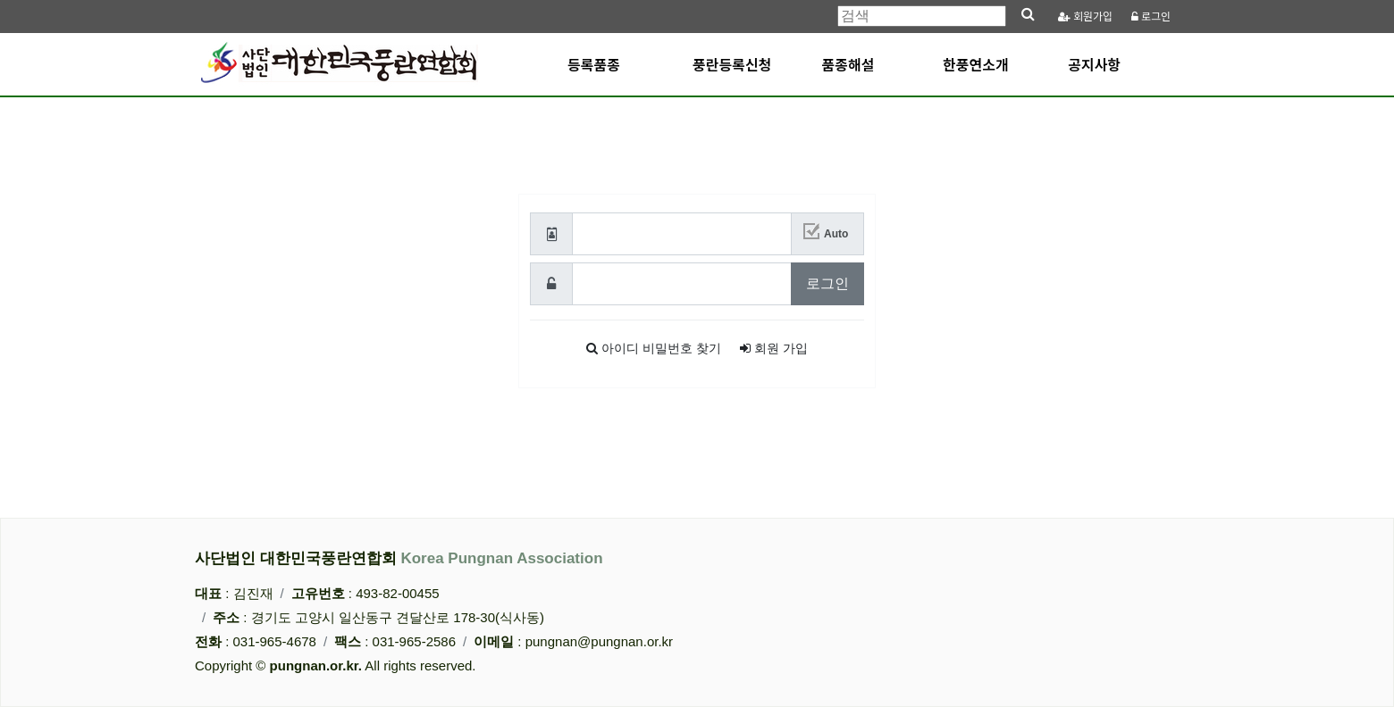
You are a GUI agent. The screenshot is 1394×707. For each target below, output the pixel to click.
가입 (1085, 16)
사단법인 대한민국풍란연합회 (399, 558)
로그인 (1151, 16)
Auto (836, 236)
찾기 (653, 351)
